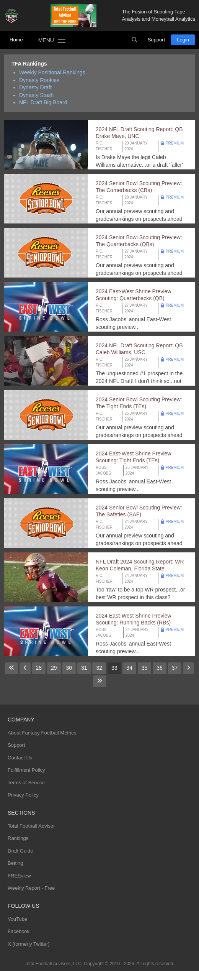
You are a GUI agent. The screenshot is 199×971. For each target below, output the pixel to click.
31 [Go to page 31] (84, 668)
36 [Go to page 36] (160, 668)
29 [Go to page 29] (54, 668)
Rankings (18, 838)
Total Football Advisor (31, 826)
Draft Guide (20, 851)
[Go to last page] (99, 681)
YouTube (17, 919)
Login (183, 40)
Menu (46, 40)
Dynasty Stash (36, 95)
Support (156, 40)
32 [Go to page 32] (99, 668)
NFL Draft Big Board (43, 102)
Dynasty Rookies (39, 80)
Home (16, 40)
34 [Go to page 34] (129, 668)
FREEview (19, 876)
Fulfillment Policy (26, 770)
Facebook (18, 931)
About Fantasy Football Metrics (42, 733)
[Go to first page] (11, 668)
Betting (15, 863)
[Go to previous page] (25, 668)
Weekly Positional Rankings (52, 72)
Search (134, 40)
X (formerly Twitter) (29, 944)
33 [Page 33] (114, 668)
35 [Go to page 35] (145, 668)
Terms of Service (26, 782)
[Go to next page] (188, 668)
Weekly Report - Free (31, 888)
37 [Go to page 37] (175, 668)
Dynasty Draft (35, 87)
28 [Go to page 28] (39, 668)
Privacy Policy (23, 795)
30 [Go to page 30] (69, 668)
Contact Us (20, 758)
